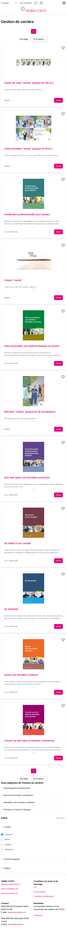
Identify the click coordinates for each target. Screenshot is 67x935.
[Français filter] (2, 834)
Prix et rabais (39, 892)
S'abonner (38, 915)
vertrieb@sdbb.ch (16, 924)
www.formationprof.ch (10, 884)
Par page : (24, 39)
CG (35, 887)
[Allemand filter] (2, 850)
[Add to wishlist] (63, 48)
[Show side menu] (64, 3)
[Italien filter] (2, 839)
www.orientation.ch (9, 889)
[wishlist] (35, 3)
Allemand (9, 849)
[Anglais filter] (2, 844)
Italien (7, 839)
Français (8, 834)
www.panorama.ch (9, 893)
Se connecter (26, 3)
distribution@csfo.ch (17, 912)
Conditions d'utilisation (44, 896)
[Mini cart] (41, 3)
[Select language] (9, 3)
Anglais (8, 844)
